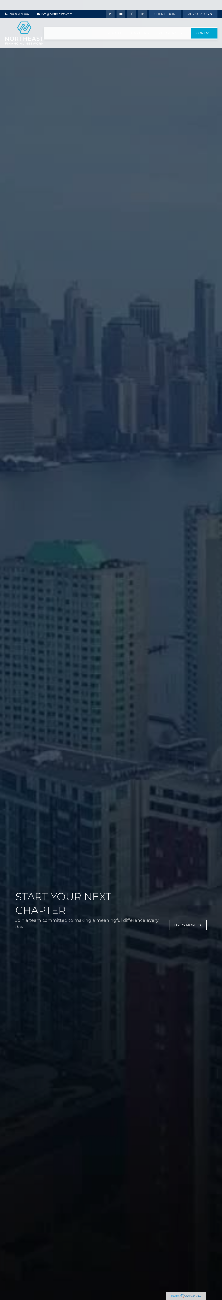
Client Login (164, 4)
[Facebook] (131, 4)
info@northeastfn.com (54, 4)
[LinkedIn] (110, 4)
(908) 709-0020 (18, 4)
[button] (115, 23)
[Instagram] (142, 4)
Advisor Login (200, 4)
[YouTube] (121, 4)
